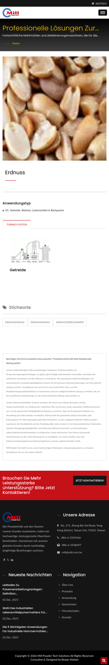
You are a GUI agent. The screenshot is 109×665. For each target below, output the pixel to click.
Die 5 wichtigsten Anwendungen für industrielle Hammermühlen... (25, 629)
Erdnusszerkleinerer (70, 322)
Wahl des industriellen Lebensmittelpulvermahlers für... (25, 610)
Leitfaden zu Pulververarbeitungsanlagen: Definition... (22, 589)
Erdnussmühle (15, 322)
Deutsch (101, 3)
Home (16, 43)
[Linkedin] (12, 560)
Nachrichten (69, 604)
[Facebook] (4, 560)
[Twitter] (8, 560)
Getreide (18, 270)
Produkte (67, 591)
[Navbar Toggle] (102, 13)
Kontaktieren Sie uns (15, 452)
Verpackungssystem (73, 448)
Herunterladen (70, 610)
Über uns (67, 584)
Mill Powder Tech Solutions (54, 655)
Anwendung (69, 597)
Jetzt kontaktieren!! (90, 480)
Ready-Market (70, 659)
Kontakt (66, 617)
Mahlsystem (57, 448)
